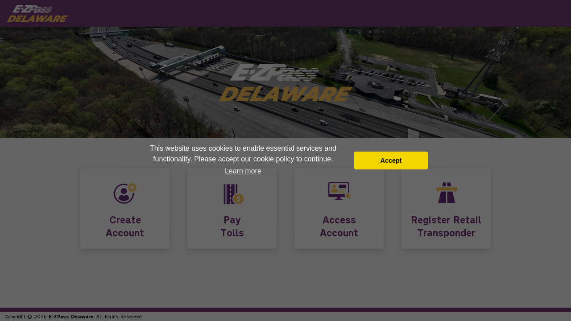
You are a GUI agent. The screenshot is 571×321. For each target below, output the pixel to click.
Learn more (243, 171)
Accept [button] (390, 160)
